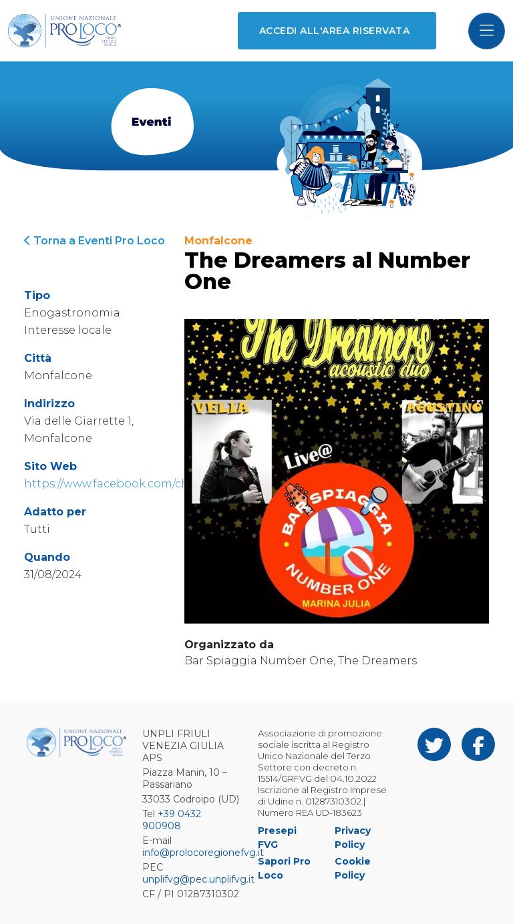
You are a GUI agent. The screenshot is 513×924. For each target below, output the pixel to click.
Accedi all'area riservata (334, 31)
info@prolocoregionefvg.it (203, 853)
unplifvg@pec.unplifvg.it (198, 879)
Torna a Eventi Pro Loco (94, 240)
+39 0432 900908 (171, 820)
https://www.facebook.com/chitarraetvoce (140, 483)
